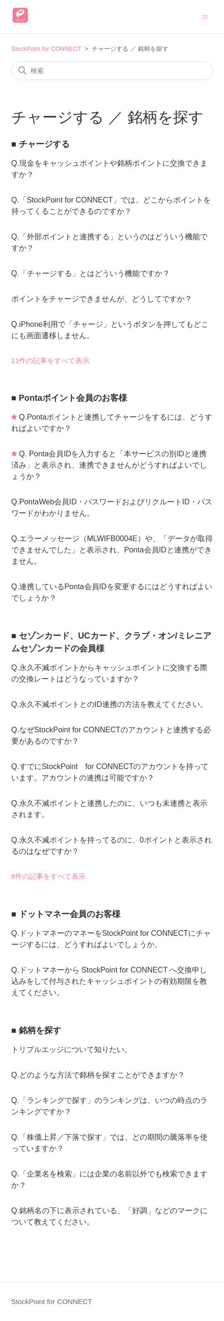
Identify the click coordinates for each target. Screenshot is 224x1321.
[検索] (112, 70)
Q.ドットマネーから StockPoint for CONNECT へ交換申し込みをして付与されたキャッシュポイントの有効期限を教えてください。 (109, 981)
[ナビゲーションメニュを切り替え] (205, 16)
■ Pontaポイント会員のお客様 (69, 398)
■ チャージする (40, 144)
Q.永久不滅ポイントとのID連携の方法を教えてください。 (109, 704)
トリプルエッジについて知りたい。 (71, 1049)
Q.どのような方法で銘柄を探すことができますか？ (98, 1075)
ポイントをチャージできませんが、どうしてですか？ (101, 299)
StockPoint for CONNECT (46, 48)
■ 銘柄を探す (36, 1030)
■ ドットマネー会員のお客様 (65, 914)
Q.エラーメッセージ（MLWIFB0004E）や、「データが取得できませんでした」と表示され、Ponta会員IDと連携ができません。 (112, 550)
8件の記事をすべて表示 (48, 876)
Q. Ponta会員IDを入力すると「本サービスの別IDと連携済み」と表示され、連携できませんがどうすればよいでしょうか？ (109, 465)
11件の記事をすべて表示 (50, 361)
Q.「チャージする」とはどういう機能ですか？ (90, 273)
